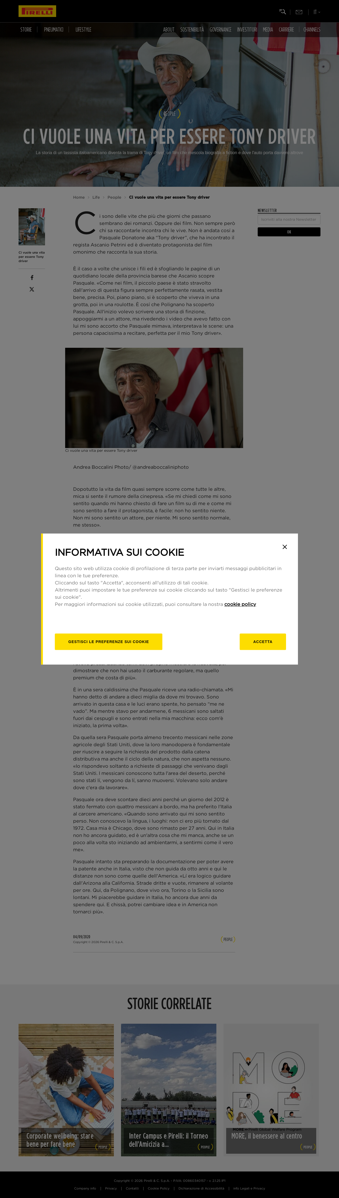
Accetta (263, 642)
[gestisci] (108, 641)
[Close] (284, 546)
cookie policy (240, 604)
